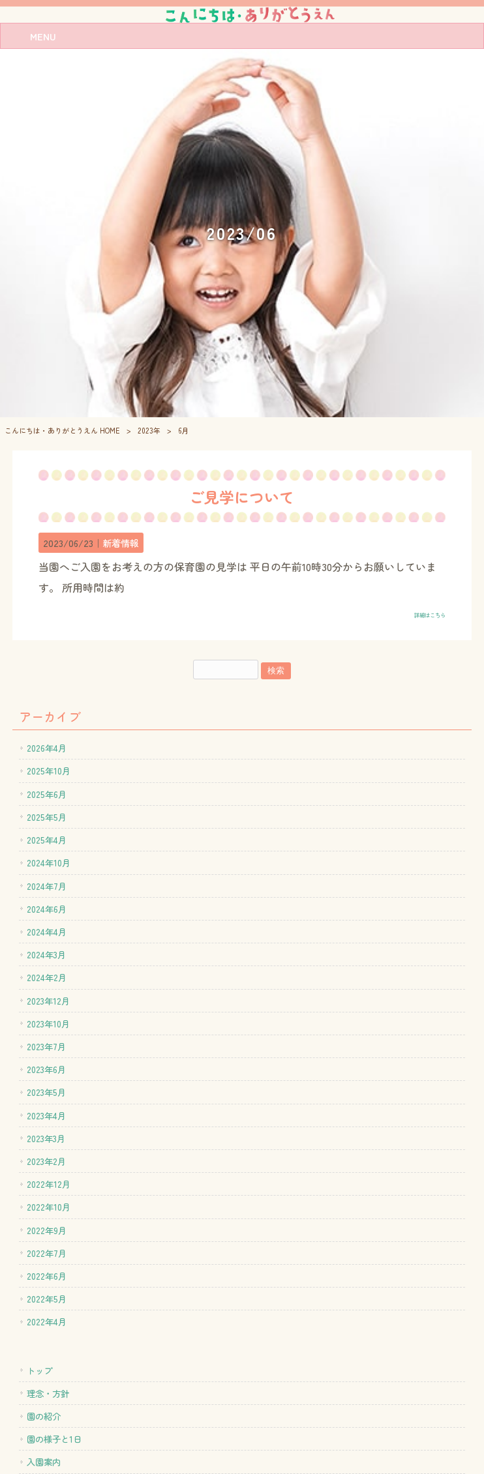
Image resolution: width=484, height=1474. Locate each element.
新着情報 (120, 543)
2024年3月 (46, 954)
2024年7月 (47, 885)
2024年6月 (47, 908)
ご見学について (241, 497)
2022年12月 (48, 1183)
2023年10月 (48, 1023)
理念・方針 (48, 1393)
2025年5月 (47, 816)
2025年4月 (47, 839)
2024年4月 (47, 931)
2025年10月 (48, 770)
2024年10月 (48, 862)
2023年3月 (46, 1138)
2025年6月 (47, 794)
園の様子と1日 (54, 1438)
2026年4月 (47, 747)
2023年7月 (46, 1046)
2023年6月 (46, 1069)
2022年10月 (48, 1206)
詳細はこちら (430, 615)
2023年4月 (46, 1115)
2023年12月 (48, 1000)
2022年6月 (47, 1275)
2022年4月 (47, 1321)
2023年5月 (46, 1091)
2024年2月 (47, 977)
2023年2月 (46, 1161)
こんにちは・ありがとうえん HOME (62, 430)
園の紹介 (44, 1415)
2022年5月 (47, 1298)
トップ (39, 1370)
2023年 (149, 430)
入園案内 (44, 1461)
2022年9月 (47, 1230)
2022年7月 (47, 1253)
